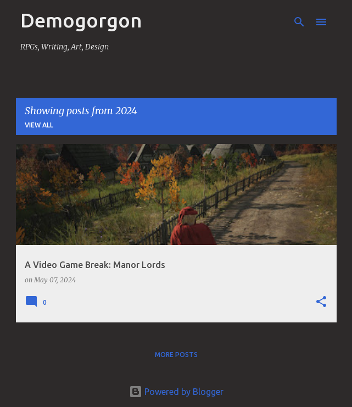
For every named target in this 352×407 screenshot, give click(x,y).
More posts (176, 354)
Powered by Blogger (176, 392)
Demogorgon (81, 20)
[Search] (299, 22)
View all (39, 125)
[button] (321, 302)
